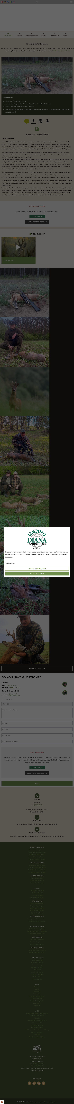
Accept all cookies (37, 573)
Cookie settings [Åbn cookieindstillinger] (10, 563)
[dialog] (37, 552)
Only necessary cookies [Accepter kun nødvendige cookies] (37, 569)
